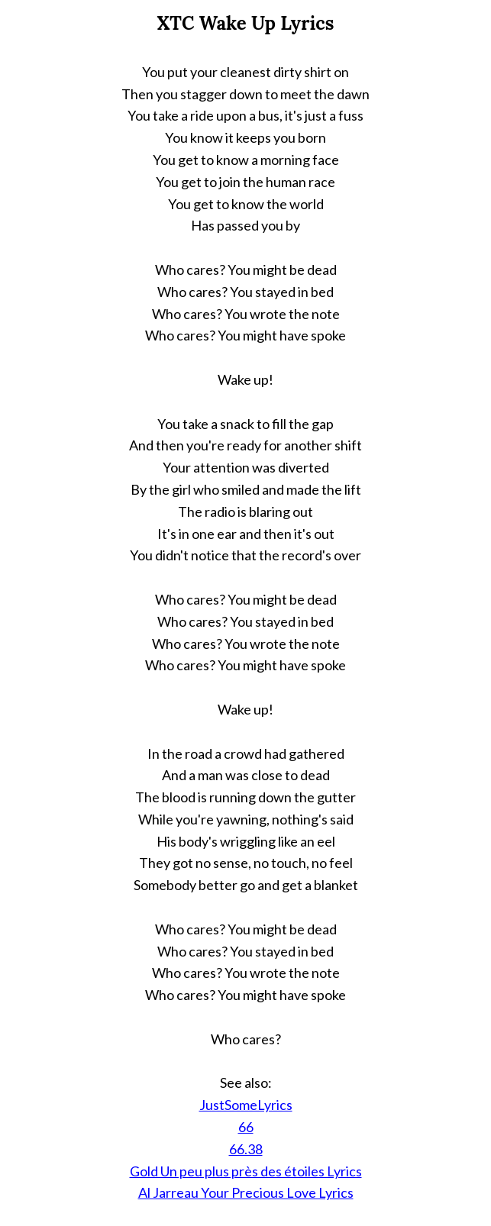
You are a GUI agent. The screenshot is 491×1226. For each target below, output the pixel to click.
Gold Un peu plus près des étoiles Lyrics (246, 1171)
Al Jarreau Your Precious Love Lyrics (246, 1192)
